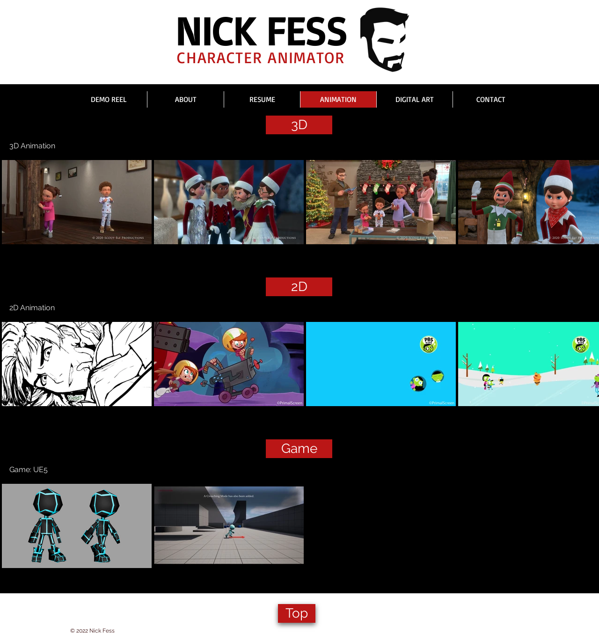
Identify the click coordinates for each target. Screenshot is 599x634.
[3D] (299, 125)
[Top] (296, 613)
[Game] (299, 448)
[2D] (299, 286)
